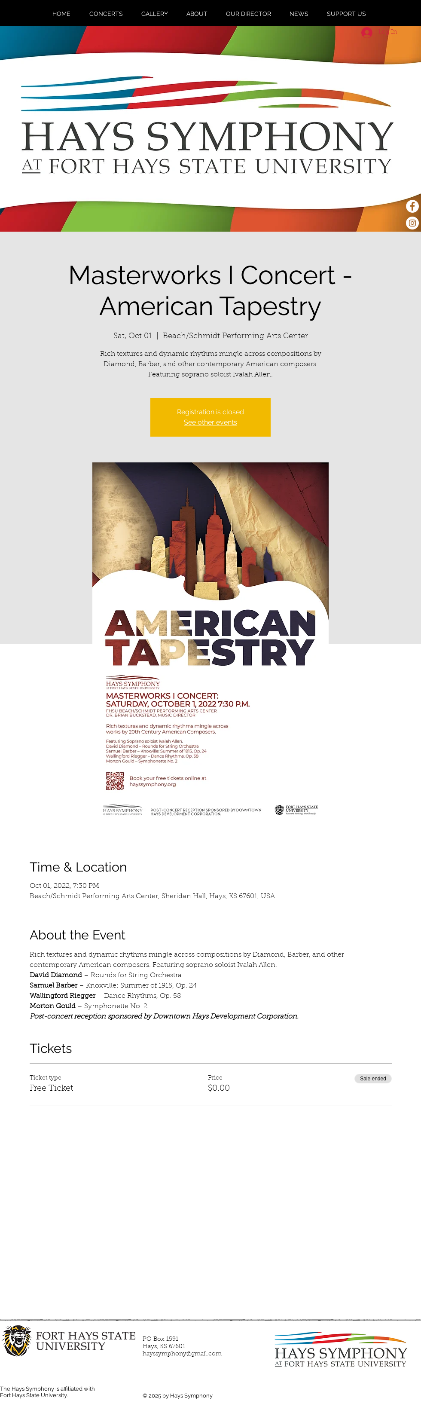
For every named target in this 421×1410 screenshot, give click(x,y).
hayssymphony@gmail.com (182, 1354)
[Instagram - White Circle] (412, 223)
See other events (210, 422)
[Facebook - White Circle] (412, 206)
